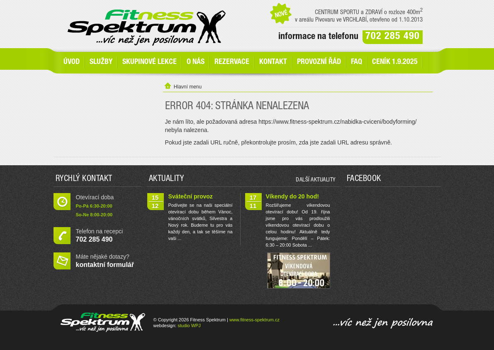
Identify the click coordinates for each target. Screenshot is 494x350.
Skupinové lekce (149, 62)
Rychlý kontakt (84, 179)
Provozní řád (319, 62)
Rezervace (231, 62)
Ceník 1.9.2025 (395, 62)
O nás (195, 62)
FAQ (356, 62)
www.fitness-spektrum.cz (254, 319)
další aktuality (316, 180)
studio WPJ (189, 325)
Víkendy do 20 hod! (292, 196)
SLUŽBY (101, 62)
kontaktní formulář (105, 264)
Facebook (364, 179)
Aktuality (166, 179)
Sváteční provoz (190, 196)
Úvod (71, 62)
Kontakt (273, 62)
